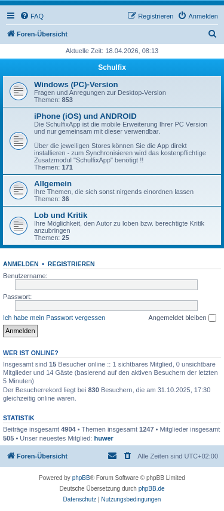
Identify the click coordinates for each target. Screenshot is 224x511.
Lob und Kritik (60, 215)
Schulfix (112, 67)
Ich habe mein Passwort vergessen (54, 317)
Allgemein (53, 183)
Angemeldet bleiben (182, 318)
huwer (103, 438)
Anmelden (21, 263)
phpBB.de (152, 488)
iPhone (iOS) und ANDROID (85, 116)
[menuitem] (32, 16)
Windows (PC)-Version (76, 84)
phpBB (81, 478)
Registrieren (71, 263)
